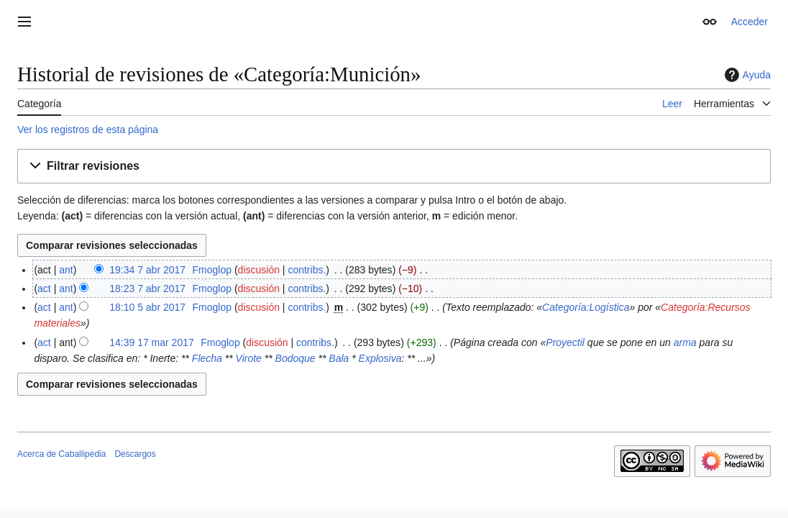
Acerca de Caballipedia (61, 454)
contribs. (307, 270)
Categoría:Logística (585, 307)
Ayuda (746, 75)
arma (685, 342)
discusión (259, 270)
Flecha (207, 358)
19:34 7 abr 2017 (147, 270)
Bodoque (295, 358)
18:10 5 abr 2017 (147, 307)
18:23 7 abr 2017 (147, 288)
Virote (249, 358)
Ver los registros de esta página (87, 129)
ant (66, 270)
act (44, 288)
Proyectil (565, 342)
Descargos (134, 454)
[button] (394, 167)
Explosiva (380, 358)
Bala (339, 358)
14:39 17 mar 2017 (151, 342)
